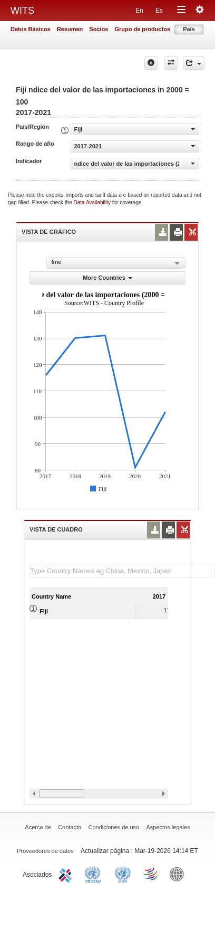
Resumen (70, 29)
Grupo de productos (142, 29)
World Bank (179, 873)
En (139, 10)
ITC (66, 873)
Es (159, 10)
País (189, 29)
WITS (22, 10)
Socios (98, 29)
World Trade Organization (151, 873)
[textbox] (122, 571)
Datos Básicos (31, 29)
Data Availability (93, 202)
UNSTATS (122, 873)
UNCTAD (94, 873)
